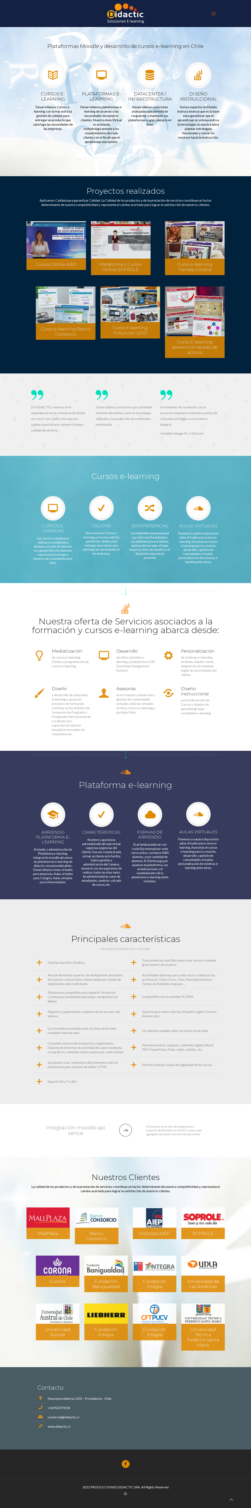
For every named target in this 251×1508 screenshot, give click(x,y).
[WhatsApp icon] (125, 1493)
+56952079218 (59, 1408)
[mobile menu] (213, 13)
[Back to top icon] (231, 1499)
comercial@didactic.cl (63, 1417)
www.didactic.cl (59, 1426)
